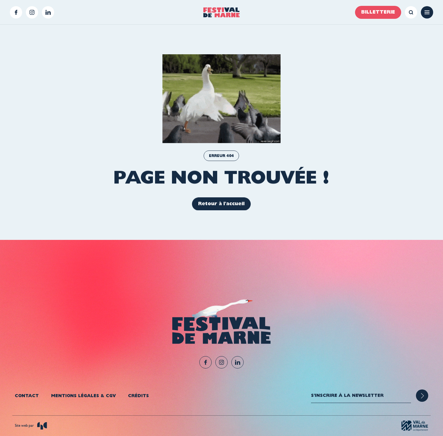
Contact (27, 395)
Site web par (31, 426)
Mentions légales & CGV (83, 395)
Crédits (138, 395)
